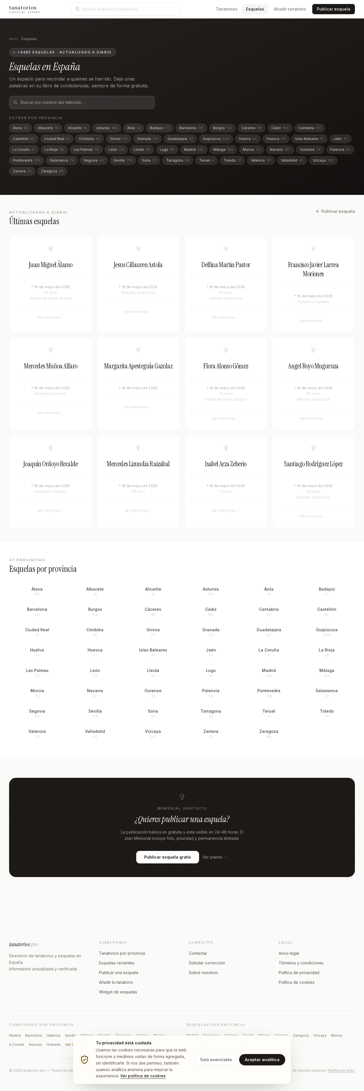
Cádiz (280, 128)
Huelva (248, 139)
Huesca (276, 139)
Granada (147, 139)
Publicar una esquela (118, 972)
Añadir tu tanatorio (116, 982)
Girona (118, 139)
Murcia (251, 149)
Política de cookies (297, 982)
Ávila (133, 128)
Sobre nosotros (203, 972)
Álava (20, 128)
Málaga (223, 149)
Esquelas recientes (117, 962)
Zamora (22, 171)
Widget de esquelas (118, 991)
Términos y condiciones (301, 962)
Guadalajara (180, 139)
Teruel (206, 160)
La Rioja (54, 149)
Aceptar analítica (262, 1059)
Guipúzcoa (216, 139)
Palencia (340, 149)
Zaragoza (52, 171)
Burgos (222, 128)
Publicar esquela (333, 9)
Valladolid (292, 160)
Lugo (167, 149)
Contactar (198, 953)
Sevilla (122, 160)
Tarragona (177, 160)
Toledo (232, 160)
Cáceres (251, 128)
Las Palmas (86, 149)
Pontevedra (26, 160)
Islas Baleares (309, 139)
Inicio (13, 39)
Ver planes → (215, 864)
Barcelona (191, 128)
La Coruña (24, 149)
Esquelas (257, 8)
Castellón (23, 139)
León (116, 149)
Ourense (310, 149)
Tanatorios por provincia (122, 953)
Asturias (106, 128)
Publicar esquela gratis (167, 864)
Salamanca (62, 160)
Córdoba (89, 139)
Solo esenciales (216, 1059)
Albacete (48, 128)
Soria (149, 160)
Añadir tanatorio (290, 9)
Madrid (194, 149)
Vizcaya (323, 160)
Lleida (142, 149)
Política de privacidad (299, 972)
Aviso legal (289, 953)
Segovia (94, 160)
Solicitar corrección (207, 962)
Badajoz (160, 128)
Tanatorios (226, 9)
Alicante (77, 128)
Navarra (280, 149)
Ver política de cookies (143, 1075)
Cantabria (309, 128)
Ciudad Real (56, 139)
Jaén (340, 139)
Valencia (261, 160)
